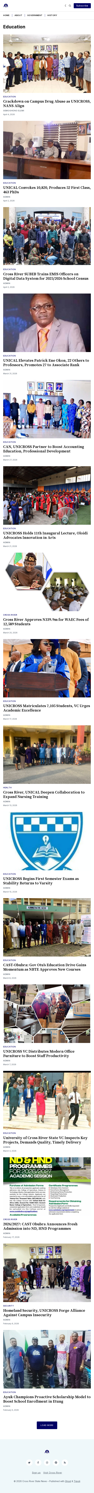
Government (34, 15)
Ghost (68, 1481)
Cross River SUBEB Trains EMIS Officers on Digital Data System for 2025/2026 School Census (45, 276)
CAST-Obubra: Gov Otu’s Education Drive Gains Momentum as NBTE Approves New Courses (44, 967)
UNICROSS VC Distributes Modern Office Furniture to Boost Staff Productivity (39, 1053)
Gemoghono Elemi (13, 110)
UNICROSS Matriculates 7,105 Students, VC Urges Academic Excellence (46, 708)
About (18, 15)
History (52, 15)
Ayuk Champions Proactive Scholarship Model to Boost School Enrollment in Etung (47, 1399)
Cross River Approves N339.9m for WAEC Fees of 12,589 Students (46, 622)
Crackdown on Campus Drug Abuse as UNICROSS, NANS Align (47, 103)
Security (8, 1306)
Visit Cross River (52, 1472)
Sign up (36, 1472)
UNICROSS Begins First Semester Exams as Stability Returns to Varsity (41, 881)
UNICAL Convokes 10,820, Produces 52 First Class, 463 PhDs (47, 190)
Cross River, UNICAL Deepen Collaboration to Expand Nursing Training (44, 794)
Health (7, 787)
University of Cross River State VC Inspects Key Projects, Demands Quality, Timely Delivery (45, 1140)
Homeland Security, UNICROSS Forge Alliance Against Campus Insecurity (44, 1312)
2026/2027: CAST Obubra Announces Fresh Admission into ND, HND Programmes (40, 1226)
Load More (47, 1425)
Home (6, 15)
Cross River (10, 615)
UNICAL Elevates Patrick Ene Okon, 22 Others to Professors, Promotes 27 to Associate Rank (46, 362)
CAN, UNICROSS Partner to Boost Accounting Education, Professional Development (43, 449)
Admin (6, 197)
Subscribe (82, 5)
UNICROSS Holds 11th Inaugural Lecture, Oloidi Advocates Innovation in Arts (45, 535)
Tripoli (77, 1481)
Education (9, 96)
